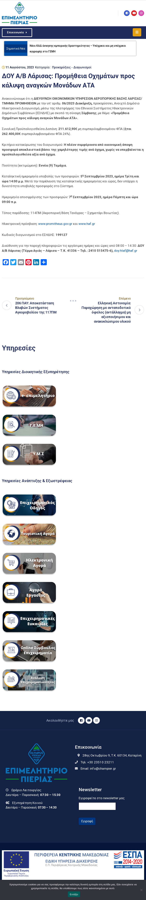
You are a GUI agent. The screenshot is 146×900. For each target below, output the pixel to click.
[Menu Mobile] (137, 32)
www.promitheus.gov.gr (55, 224)
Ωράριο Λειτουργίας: (26, 790)
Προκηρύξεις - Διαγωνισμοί (71, 67)
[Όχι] (141, 890)
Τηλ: (97, 762)
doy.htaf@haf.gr (125, 250)
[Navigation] (73, 300)
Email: (98, 768)
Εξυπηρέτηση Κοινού (27, 803)
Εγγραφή (87, 821)
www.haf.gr (87, 224)
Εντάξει (74, 894)
